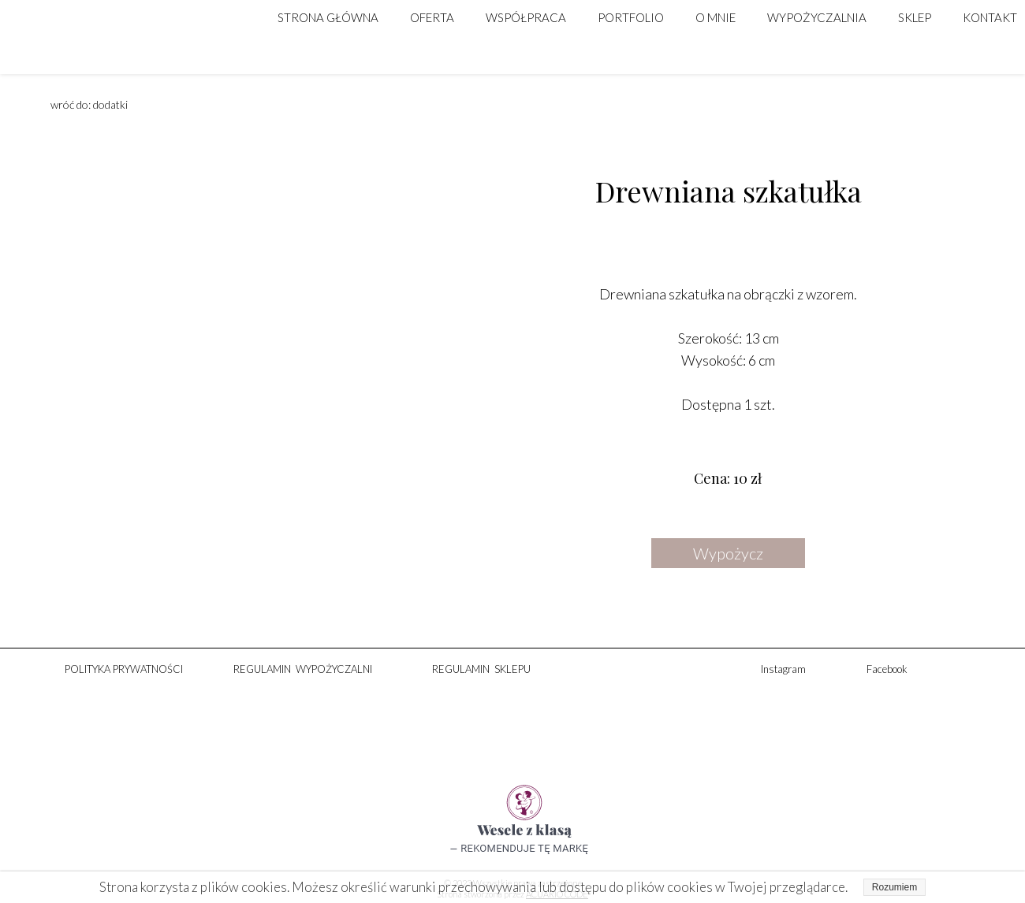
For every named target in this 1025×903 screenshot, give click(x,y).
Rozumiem (894, 887)
